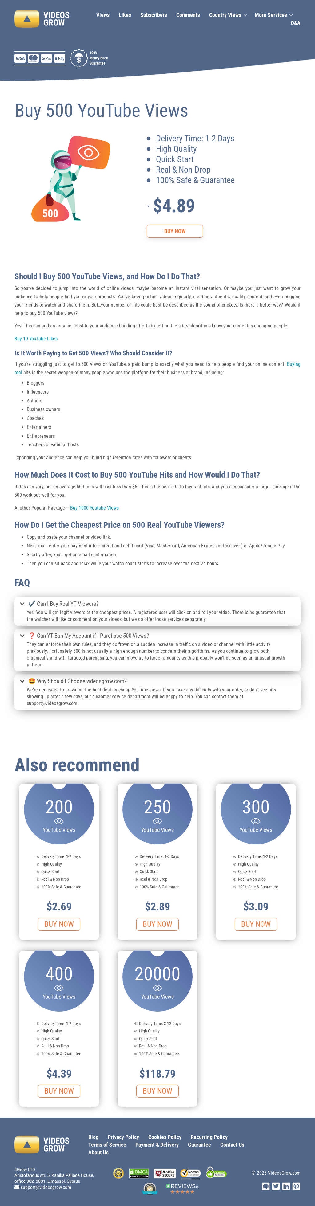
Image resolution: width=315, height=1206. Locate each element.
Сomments (188, 15)
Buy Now (174, 231)
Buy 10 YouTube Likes (36, 339)
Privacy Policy (123, 1137)
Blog (93, 1137)
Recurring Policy (209, 1137)
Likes (125, 15)
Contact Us (232, 1144)
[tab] (157, 604)
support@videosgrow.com (46, 1187)
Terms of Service (107, 1144)
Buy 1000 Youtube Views (94, 508)
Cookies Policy (164, 1137)
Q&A (296, 23)
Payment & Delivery (157, 1144)
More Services (271, 15)
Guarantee (199, 1144)
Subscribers (153, 15)
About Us (98, 1152)
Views (103, 15)
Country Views (225, 15)
